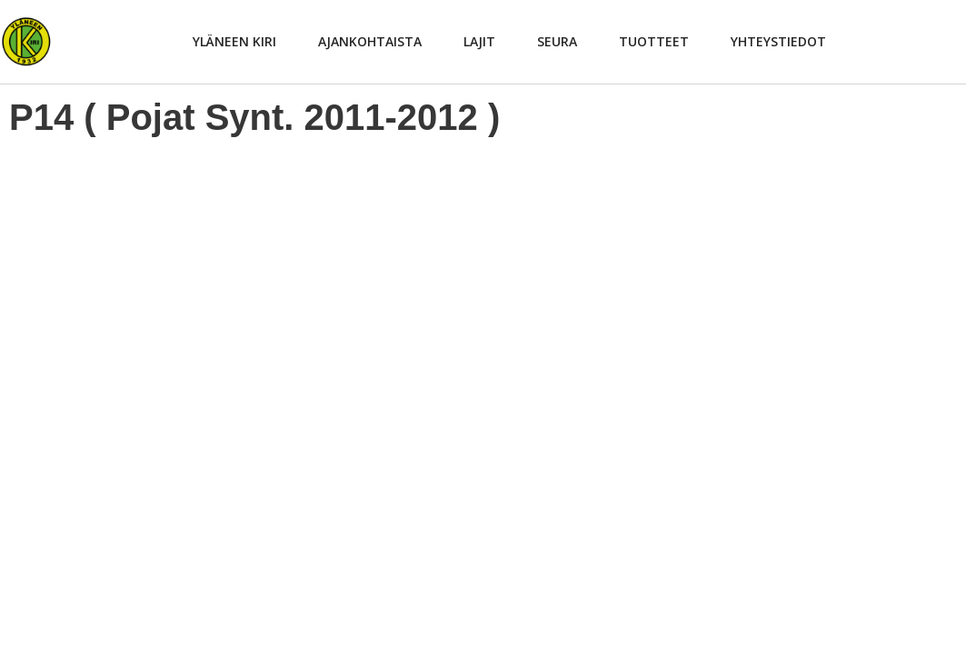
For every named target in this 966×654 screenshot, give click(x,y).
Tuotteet (654, 41)
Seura (557, 41)
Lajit (479, 41)
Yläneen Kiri (234, 41)
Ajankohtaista (370, 41)
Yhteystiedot (778, 41)
